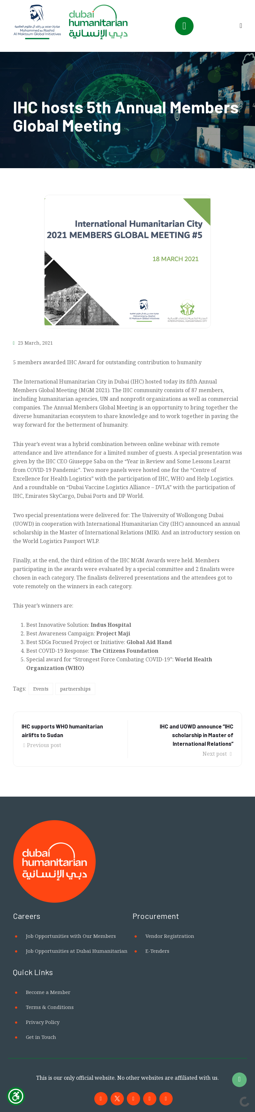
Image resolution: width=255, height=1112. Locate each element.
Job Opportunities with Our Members (71, 936)
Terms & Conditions (50, 1007)
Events (40, 689)
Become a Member (48, 992)
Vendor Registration (169, 936)
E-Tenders (157, 950)
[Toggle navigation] (184, 26)
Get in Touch (41, 1037)
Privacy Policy (42, 1022)
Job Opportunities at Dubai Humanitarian (77, 950)
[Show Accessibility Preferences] (16, 1096)
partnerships (75, 689)
